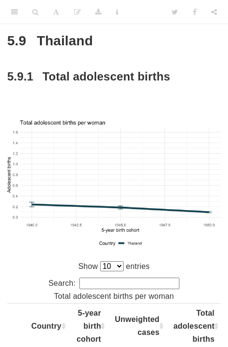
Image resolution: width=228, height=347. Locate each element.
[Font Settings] (56, 12)
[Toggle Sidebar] (14, 12)
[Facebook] (195, 12)
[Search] (35, 12)
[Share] (214, 12)
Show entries (114, 266)
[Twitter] (175, 12)
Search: (114, 283)
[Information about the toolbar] (117, 12)
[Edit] (77, 12)
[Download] (98, 12)
